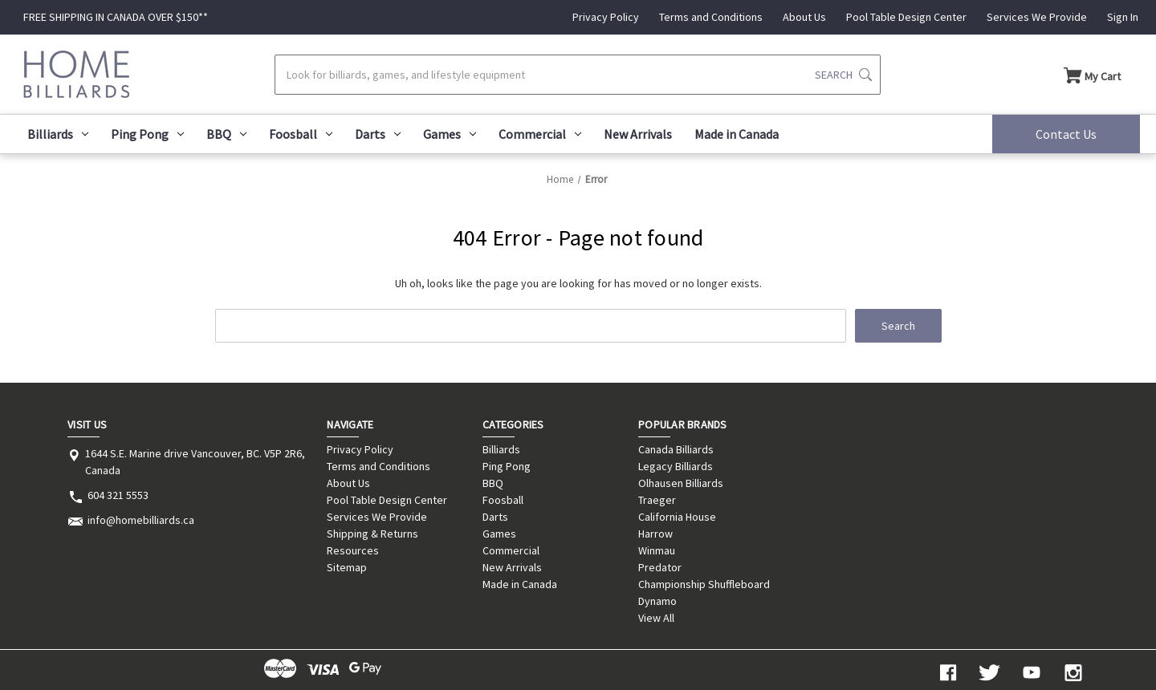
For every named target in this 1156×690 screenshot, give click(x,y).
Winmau (656, 550)
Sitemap (347, 567)
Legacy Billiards (675, 466)
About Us (804, 17)
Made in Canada (736, 134)
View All (656, 618)
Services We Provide (1037, 17)
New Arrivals (638, 134)
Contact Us (1066, 134)
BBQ (226, 134)
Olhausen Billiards (680, 483)
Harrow (655, 533)
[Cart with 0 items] (1092, 74)
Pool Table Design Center (906, 17)
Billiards (57, 134)
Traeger (657, 500)
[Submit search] (843, 74)
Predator (660, 567)
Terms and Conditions (711, 17)
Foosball (300, 134)
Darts (378, 134)
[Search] (578, 75)
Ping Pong (147, 134)
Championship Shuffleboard (704, 584)
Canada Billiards (676, 449)
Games (449, 134)
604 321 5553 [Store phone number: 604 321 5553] (118, 495)
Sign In (1122, 17)
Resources (353, 550)
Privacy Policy (605, 17)
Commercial (540, 134)
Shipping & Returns (372, 533)
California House (677, 516)
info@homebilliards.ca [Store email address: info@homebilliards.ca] (141, 520)
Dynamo (657, 601)
